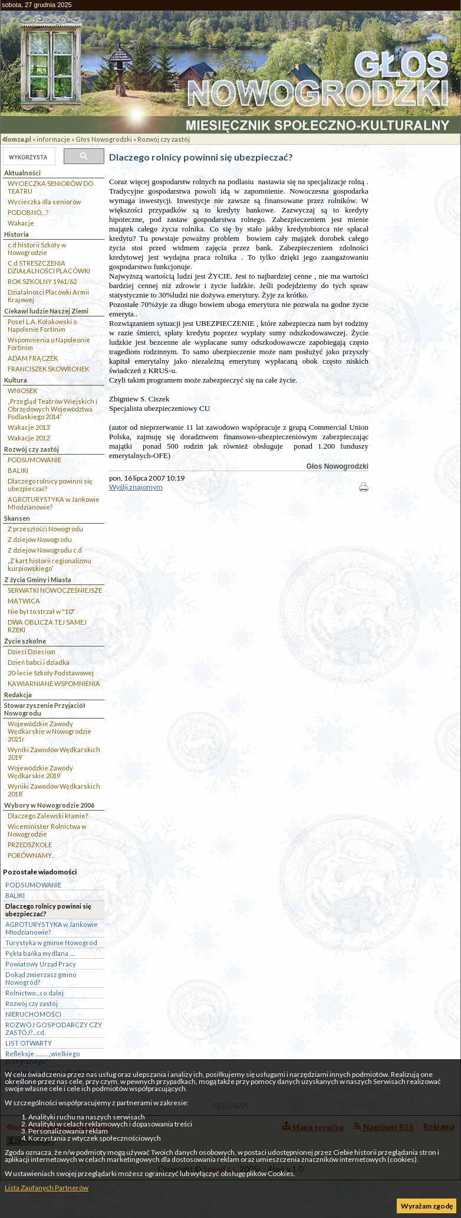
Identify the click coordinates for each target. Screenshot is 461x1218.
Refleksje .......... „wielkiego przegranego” (42, 1057)
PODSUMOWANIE (34, 459)
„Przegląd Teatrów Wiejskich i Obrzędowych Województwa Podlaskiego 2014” (52, 408)
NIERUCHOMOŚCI (33, 1014)
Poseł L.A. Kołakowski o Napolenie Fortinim (42, 325)
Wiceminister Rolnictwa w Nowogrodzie (47, 830)
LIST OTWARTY (28, 1043)
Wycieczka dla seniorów (44, 201)
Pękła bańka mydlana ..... (40, 953)
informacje (53, 139)
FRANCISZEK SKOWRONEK (48, 369)
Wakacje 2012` (29, 438)
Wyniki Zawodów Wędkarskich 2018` (54, 790)
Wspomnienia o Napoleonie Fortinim (49, 343)
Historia (16, 234)
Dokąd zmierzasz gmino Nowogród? (41, 978)
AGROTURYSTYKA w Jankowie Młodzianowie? (54, 503)
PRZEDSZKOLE (30, 844)
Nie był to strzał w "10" (41, 611)
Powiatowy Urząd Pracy (40, 964)
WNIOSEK (22, 390)
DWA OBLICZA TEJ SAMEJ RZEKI (47, 626)
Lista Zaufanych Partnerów (46, 1187)
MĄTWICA (24, 601)
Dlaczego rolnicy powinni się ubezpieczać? (50, 484)
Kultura (15, 380)
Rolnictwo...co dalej (34, 993)
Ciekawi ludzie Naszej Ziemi (46, 311)
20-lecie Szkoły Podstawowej (51, 673)
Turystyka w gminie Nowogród (51, 942)
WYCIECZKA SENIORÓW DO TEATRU (50, 187)
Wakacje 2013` (29, 427)
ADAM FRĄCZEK (33, 358)
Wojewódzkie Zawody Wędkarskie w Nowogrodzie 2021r (49, 731)
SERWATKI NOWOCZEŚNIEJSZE (55, 590)
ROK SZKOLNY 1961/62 (42, 281)
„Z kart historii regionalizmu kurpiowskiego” (49, 564)
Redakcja (18, 694)
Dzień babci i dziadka (39, 662)
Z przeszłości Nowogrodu (45, 529)
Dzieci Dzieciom (31, 651)
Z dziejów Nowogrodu (40, 539)
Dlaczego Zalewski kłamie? (48, 815)
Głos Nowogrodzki (103, 139)
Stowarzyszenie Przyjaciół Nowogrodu (44, 709)
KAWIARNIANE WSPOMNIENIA (54, 683)
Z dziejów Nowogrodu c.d (45, 550)
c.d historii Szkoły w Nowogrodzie (37, 248)
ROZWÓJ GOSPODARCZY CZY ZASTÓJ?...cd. (53, 1028)
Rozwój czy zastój (163, 139)
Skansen (17, 518)
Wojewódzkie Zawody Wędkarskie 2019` (40, 771)
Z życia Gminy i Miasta (37, 579)
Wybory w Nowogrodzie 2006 (49, 805)
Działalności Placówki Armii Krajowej (48, 295)
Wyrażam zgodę (427, 1205)
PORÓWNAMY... (31, 855)
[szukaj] (28, 157)
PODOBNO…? (28, 212)
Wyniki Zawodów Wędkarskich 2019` (54, 753)
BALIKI (18, 470)
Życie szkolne (25, 641)
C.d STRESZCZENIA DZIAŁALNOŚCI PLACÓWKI (49, 267)
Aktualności (22, 173)
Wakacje (21, 223)
